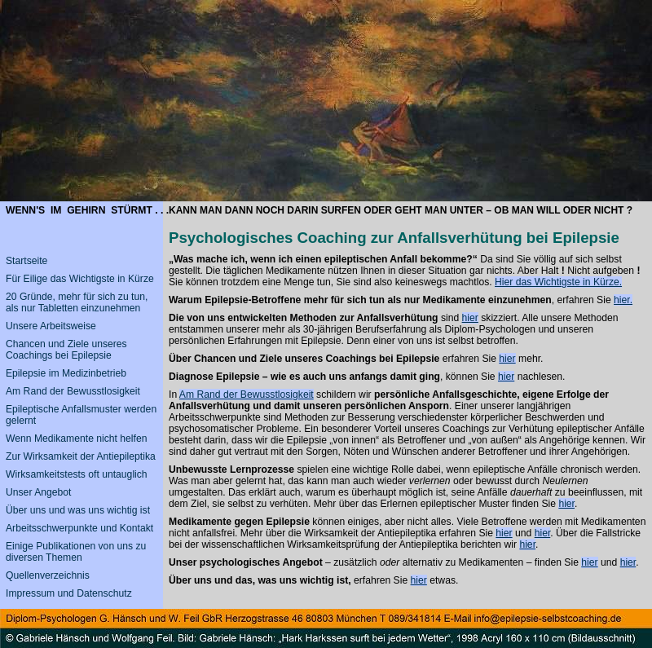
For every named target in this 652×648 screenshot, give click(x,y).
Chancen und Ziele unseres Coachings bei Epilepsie (66, 349)
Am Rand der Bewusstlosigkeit (246, 394)
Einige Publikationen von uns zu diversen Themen (76, 551)
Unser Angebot (38, 492)
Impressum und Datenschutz (69, 593)
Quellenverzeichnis (48, 575)
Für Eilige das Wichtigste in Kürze (80, 278)
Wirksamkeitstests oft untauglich (77, 474)
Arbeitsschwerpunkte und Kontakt (79, 528)
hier (470, 318)
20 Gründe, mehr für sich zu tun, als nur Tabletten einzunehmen (77, 302)
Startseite (26, 261)
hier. (623, 300)
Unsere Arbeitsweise (51, 326)
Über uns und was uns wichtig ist (78, 510)
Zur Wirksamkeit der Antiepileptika (81, 456)
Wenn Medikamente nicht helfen (76, 438)
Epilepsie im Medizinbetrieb (66, 373)
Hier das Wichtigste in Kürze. (558, 282)
